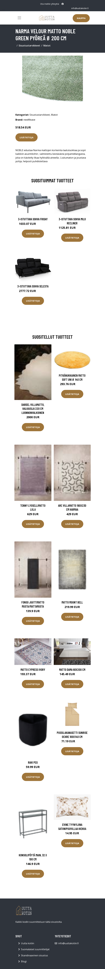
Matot (47, 45)
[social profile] (62, 4)
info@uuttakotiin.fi (80, 8)
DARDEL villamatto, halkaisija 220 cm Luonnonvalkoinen (32, 408)
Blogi (24, 961)
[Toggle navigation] (19, 18)
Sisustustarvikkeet (29, 45)
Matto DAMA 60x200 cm (72, 669)
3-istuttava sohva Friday (33, 219)
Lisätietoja (26, 137)
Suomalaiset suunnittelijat (35, 949)
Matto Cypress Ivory (33, 669)
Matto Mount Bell (72, 602)
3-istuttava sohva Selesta (32, 286)
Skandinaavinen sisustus (34, 955)
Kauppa (81, 18)
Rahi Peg (33, 762)
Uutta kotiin (27, 943)
